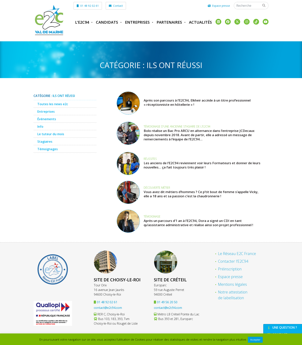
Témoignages (47, 149)
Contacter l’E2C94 (233, 261)
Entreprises (137, 22)
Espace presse (219, 6)
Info (40, 126)
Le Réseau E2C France (237, 253)
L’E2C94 (82, 22)
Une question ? (282, 327)
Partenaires (169, 22)
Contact (116, 6)
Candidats (107, 22)
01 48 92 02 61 (88, 6)
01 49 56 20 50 (167, 302)
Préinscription (230, 269)
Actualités (200, 22)
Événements (46, 119)
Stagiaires (44, 141)
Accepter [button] (255, 339)
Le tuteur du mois (50, 134)
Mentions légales (232, 284)
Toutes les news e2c (52, 104)
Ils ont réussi (64, 96)
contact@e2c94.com (108, 308)
